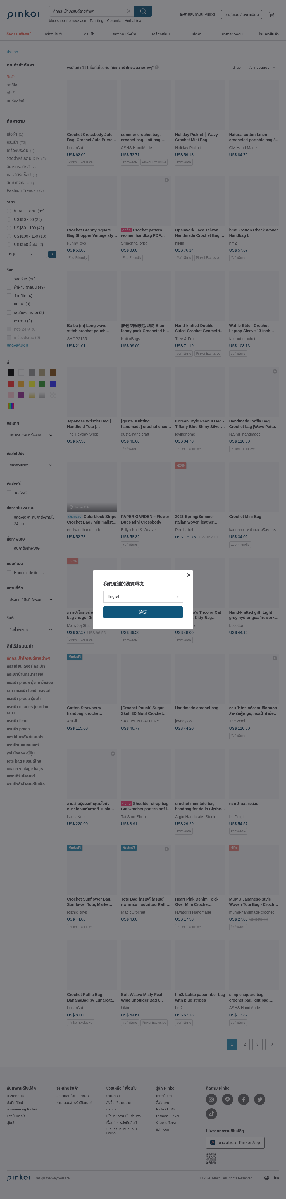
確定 (143, 612)
